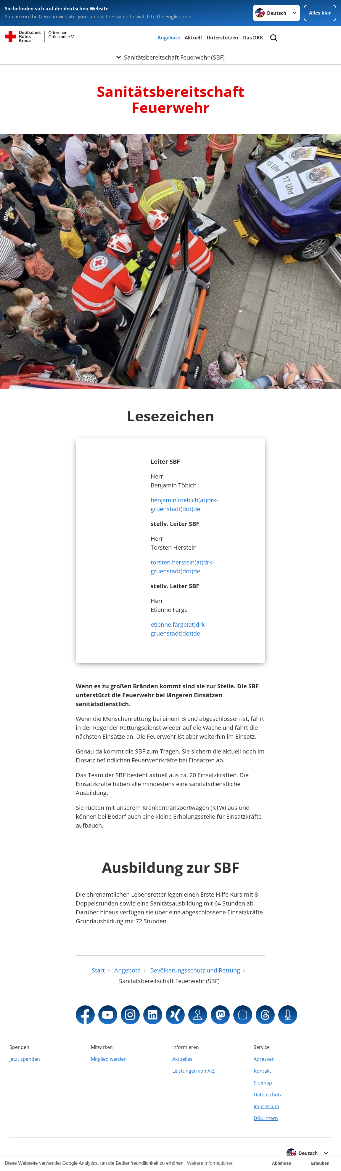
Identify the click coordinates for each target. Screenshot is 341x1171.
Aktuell (193, 37)
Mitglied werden (109, 1059)
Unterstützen (222, 37)
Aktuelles (182, 1059)
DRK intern (266, 1118)
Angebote (168, 37)
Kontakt (262, 1071)
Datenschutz (268, 1094)
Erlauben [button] (320, 1163)
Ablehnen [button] (282, 1163)
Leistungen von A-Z (193, 1071)
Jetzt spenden (24, 1059)
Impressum (266, 1106)
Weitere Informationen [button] (210, 1163)
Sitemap (263, 1082)
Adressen (264, 1059)
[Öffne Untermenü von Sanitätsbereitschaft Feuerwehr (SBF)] (170, 57)
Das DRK (253, 37)
